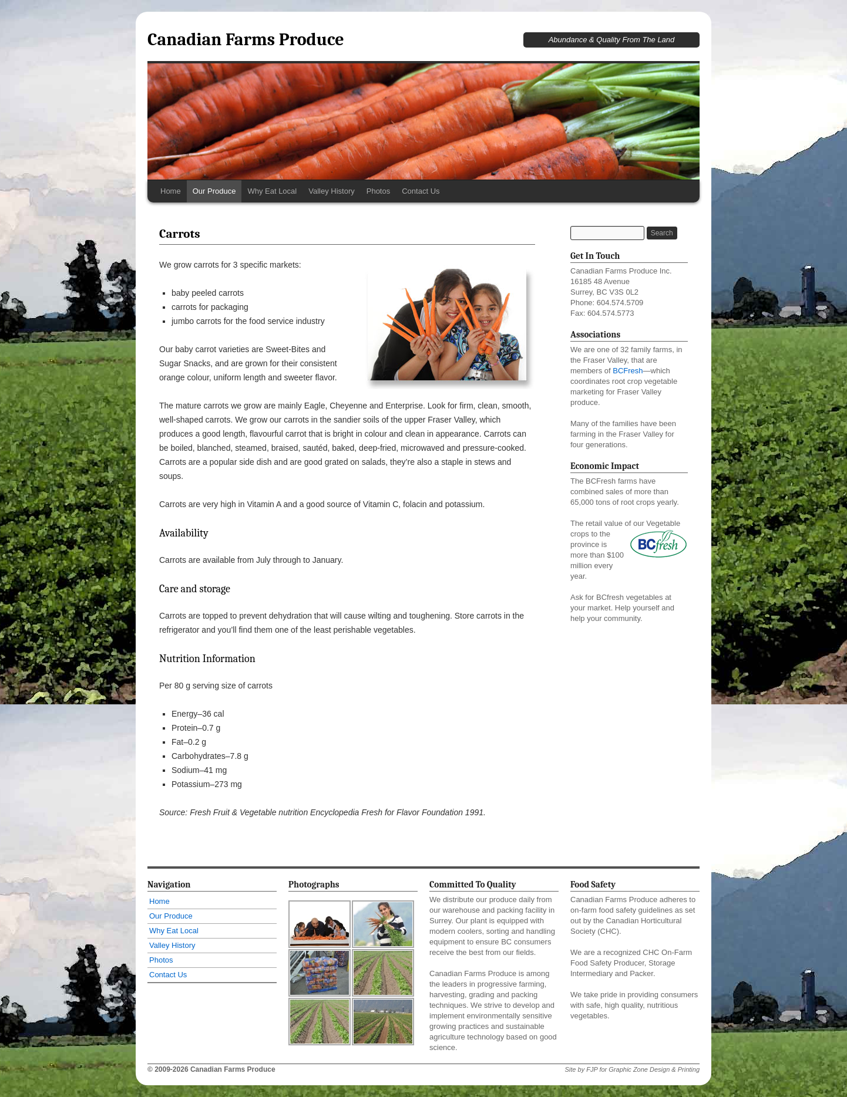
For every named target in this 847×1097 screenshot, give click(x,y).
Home (170, 191)
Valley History (331, 191)
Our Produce (214, 191)
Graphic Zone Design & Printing (654, 1069)
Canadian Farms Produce (245, 39)
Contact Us (420, 191)
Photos (378, 191)
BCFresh (628, 370)
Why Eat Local (272, 191)
